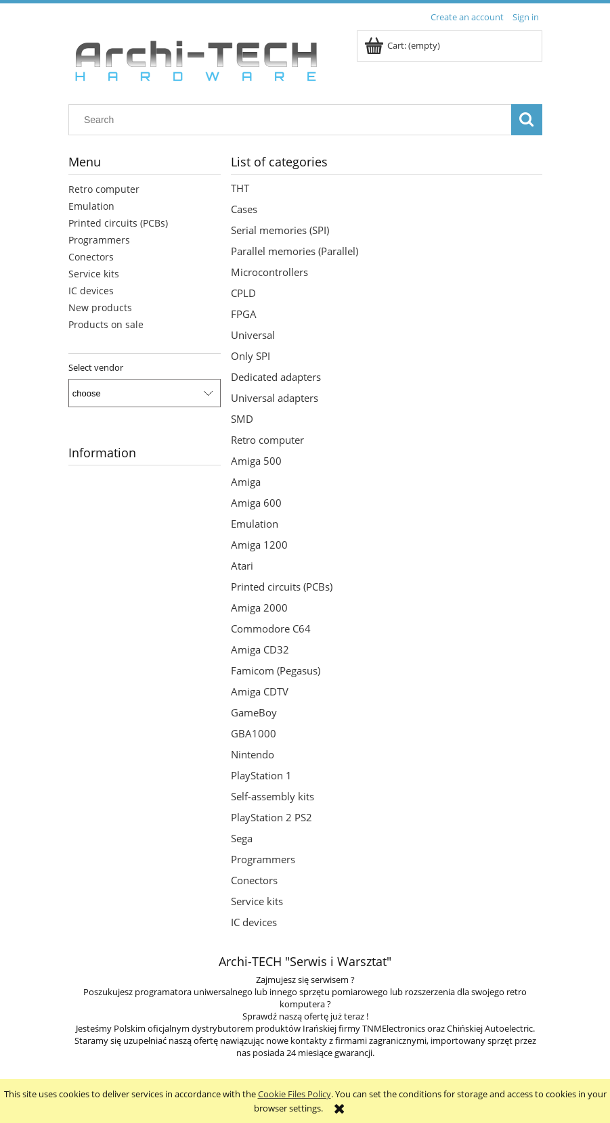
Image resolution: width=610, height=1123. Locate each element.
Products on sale (106, 324)
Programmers (99, 239)
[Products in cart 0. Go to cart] (403, 45)
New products (100, 307)
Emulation (91, 206)
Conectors (91, 256)
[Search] (526, 119)
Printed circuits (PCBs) (118, 222)
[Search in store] (292, 120)
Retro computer (103, 189)
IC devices (91, 290)
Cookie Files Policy (294, 1094)
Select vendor (95, 367)
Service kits (93, 273)
